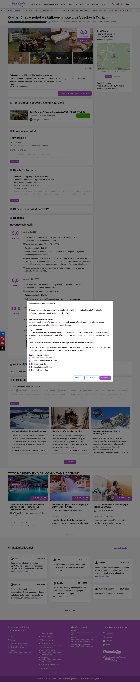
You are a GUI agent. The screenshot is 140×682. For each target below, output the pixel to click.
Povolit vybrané (92, 378)
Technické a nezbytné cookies (43, 358)
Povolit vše (105, 378)
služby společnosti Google (60, 325)
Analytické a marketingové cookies (44, 361)
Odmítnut (79, 378)
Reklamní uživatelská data (41, 367)
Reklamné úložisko (38, 364)
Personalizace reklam (39, 370)
